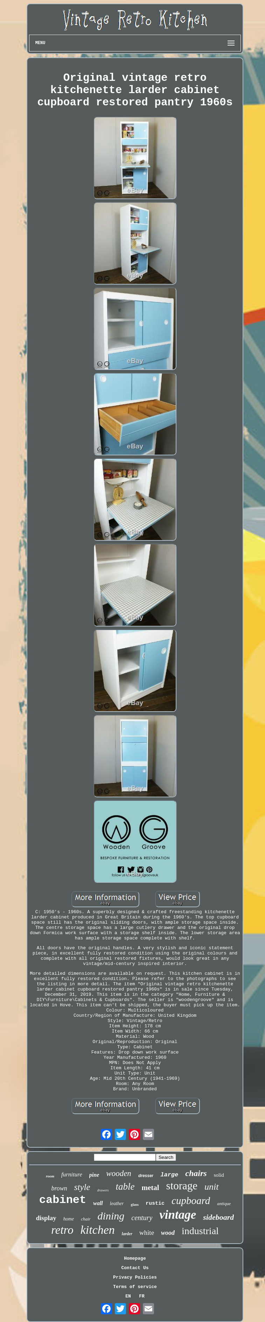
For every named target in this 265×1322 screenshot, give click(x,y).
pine (94, 1175)
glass (135, 1204)
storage (182, 1186)
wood (168, 1232)
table (125, 1186)
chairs (196, 1173)
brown (59, 1188)
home (68, 1219)
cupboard (191, 1200)
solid (219, 1175)
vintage (177, 1215)
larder (127, 1233)
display (46, 1218)
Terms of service (135, 1286)
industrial (200, 1230)
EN (128, 1296)
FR (142, 1296)
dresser (145, 1175)
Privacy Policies (135, 1277)
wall (98, 1203)
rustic (155, 1203)
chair (85, 1219)
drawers (103, 1190)
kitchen (98, 1229)
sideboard (218, 1217)
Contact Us (134, 1268)
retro (62, 1230)
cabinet (62, 1200)
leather (117, 1203)
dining (111, 1216)
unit (211, 1187)
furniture (71, 1174)
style (82, 1187)
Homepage (135, 1258)
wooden (118, 1173)
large (169, 1174)
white (146, 1232)
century (141, 1218)
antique (224, 1203)
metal (150, 1187)
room (50, 1176)
